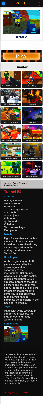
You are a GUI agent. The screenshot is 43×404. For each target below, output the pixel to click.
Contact (25, 393)
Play (21, 56)
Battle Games (19, 183)
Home (6, 183)
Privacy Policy (11, 393)
